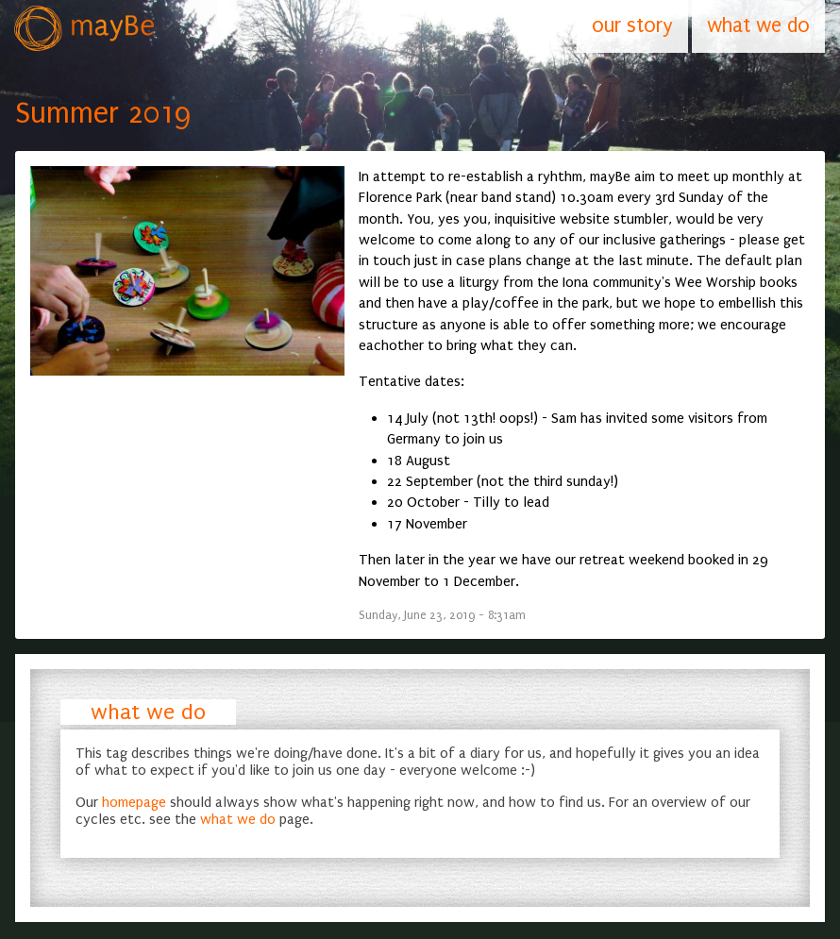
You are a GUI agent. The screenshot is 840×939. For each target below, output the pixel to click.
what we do (148, 712)
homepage (134, 802)
